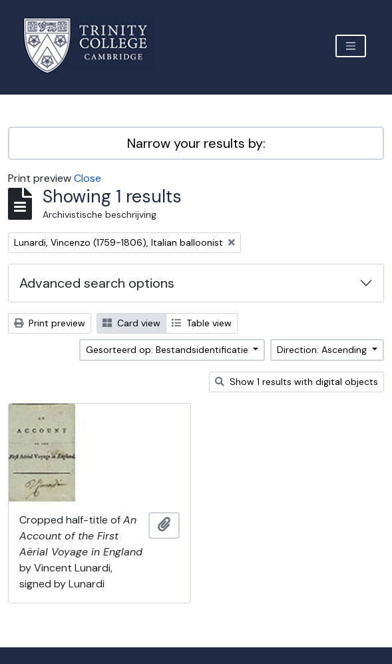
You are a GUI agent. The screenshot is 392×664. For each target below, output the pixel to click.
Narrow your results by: (196, 143)
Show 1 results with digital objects (296, 382)
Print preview (49, 323)
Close (87, 178)
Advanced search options (96, 283)
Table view (202, 323)
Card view (131, 323)
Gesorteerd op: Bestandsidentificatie (168, 350)
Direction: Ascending (323, 350)
